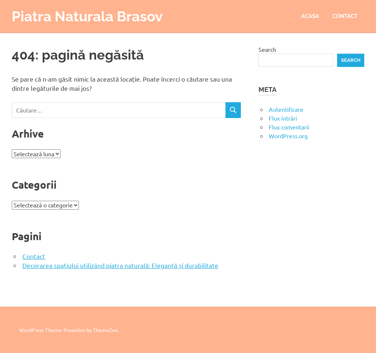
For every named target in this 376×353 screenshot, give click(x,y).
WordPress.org (288, 135)
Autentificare (286, 109)
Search (267, 49)
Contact (345, 16)
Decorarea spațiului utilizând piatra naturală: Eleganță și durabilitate (120, 265)
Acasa (310, 16)
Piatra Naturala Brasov (87, 16)
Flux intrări (283, 118)
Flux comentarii (289, 127)
